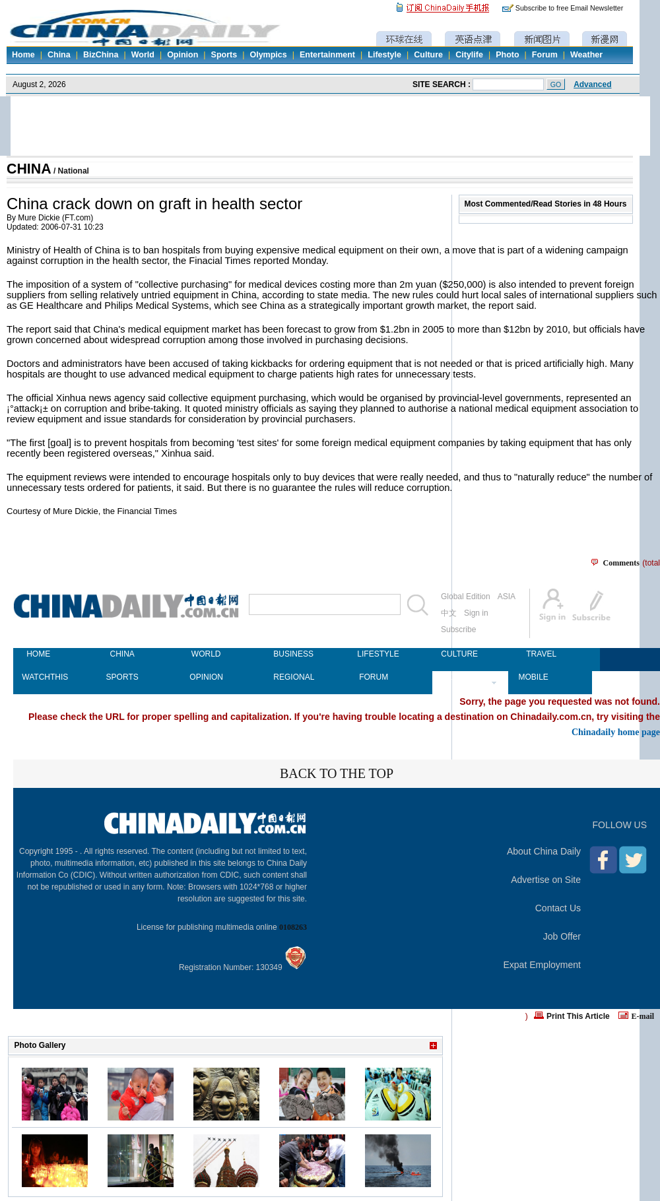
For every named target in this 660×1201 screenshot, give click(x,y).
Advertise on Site (546, 879)
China (59, 54)
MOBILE (533, 677)
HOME (38, 654)
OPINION (205, 677)
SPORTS (122, 677)
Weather (586, 54)
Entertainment (327, 54)
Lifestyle (384, 54)
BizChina (100, 54)
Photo (507, 54)
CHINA (29, 169)
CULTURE (457, 654)
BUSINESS (289, 654)
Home (23, 54)
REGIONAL (289, 677)
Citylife (469, 54)
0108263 (293, 927)
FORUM (373, 677)
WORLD (206, 654)
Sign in (476, 613)
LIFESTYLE (373, 654)
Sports (224, 54)
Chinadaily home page (616, 732)
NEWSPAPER (457, 677)
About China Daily (544, 851)
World (142, 54)
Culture (428, 54)
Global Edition (465, 596)
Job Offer (562, 936)
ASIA (506, 596)
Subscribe (458, 629)
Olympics (267, 54)
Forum (545, 54)
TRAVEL (541, 654)
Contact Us (558, 908)
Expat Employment (542, 964)
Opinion (182, 54)
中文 (449, 613)
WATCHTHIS (38, 677)
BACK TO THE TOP (336, 773)
